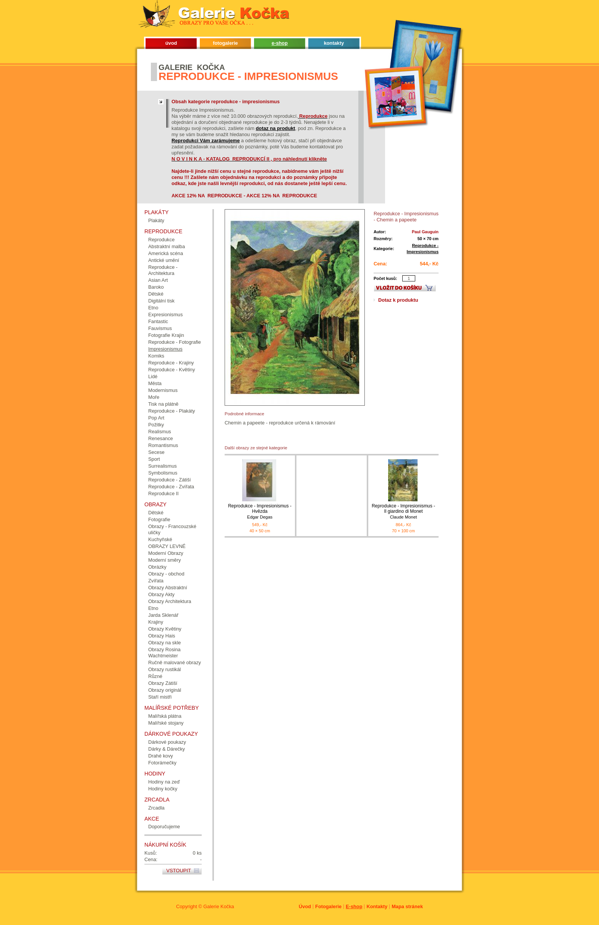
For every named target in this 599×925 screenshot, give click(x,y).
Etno (153, 308)
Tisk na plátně (163, 404)
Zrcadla (156, 808)
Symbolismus (162, 473)
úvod (171, 43)
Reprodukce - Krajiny (171, 363)
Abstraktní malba (166, 246)
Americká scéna (165, 253)
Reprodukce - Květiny (171, 369)
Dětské (156, 294)
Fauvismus (160, 328)
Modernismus (163, 390)
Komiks (156, 356)
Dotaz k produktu (398, 300)
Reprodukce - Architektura (163, 270)
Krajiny (155, 622)
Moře (153, 397)
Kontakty (376, 906)
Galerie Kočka (218, 906)
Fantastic (158, 321)
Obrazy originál (164, 690)
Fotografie (159, 519)
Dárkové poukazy (167, 742)
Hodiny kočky (162, 789)
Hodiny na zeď (164, 782)
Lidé (152, 376)
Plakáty (156, 220)
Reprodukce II (163, 493)
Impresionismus (165, 349)
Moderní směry (164, 560)
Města (155, 383)
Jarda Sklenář (163, 615)
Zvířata (156, 581)
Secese (156, 452)
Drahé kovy (160, 756)
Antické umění (163, 260)
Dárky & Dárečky (166, 749)
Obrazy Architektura (169, 601)
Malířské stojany (165, 723)
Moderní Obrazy (165, 553)
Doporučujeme (164, 826)
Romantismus (163, 445)
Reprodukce (161, 239)
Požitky (156, 425)
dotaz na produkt (275, 128)
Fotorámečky (162, 763)
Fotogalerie (328, 906)
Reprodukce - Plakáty (171, 411)
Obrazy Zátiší (162, 683)
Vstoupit (178, 870)
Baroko (156, 287)
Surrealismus (162, 466)
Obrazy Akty (161, 594)
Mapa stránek (407, 906)
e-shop (280, 43)
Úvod (305, 906)
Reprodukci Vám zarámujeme (206, 140)
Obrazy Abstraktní (167, 587)
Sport (154, 459)
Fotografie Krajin (166, 335)
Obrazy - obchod (166, 574)
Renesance (160, 438)
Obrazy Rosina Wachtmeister (164, 652)
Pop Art (156, 418)
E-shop (354, 906)
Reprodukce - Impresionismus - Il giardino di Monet (403, 511)
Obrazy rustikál (164, 669)
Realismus (159, 431)
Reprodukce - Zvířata (171, 486)
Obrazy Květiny (164, 629)
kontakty (334, 43)
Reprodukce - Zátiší (169, 480)
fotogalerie (225, 43)
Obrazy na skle (164, 642)
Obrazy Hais (161, 636)
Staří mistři (160, 697)
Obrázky (157, 567)
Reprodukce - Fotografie (174, 342)
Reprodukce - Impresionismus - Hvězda (260, 511)
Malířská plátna (164, 716)
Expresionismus (165, 314)
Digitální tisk (161, 301)
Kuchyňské (160, 539)
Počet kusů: (385, 278)
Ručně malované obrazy (174, 662)
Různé (155, 676)
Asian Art (158, 280)
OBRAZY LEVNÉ (167, 546)
